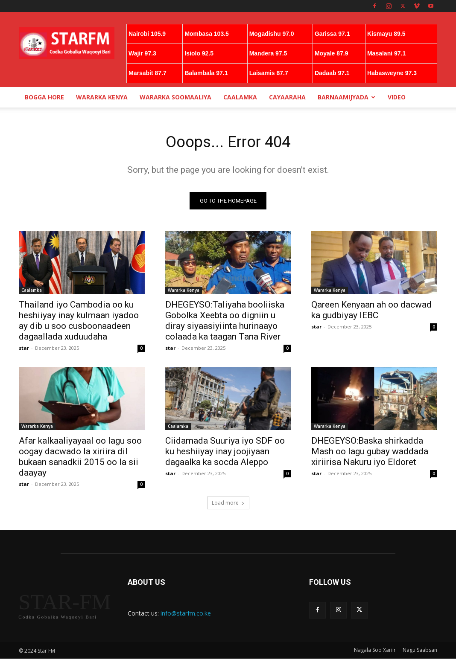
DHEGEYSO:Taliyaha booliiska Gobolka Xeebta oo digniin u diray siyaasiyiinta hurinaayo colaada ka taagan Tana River (224, 322)
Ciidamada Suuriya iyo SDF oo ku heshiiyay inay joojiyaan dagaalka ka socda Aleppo (225, 453)
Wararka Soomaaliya (175, 97)
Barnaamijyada (346, 97)
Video (397, 97)
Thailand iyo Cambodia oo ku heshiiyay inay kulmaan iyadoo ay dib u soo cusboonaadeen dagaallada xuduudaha (79, 322)
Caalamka (240, 97)
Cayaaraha (287, 97)
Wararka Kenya (102, 97)
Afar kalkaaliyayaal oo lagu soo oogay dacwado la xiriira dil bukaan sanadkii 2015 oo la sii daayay (80, 459)
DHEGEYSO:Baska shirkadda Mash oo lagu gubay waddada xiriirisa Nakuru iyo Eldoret (369, 453)
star (24, 349)
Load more (228, 504)
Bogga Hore (44, 97)
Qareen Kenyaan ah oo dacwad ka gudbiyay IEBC (371, 311)
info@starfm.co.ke (186, 615)
